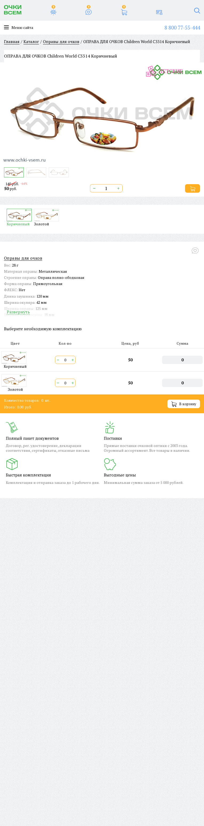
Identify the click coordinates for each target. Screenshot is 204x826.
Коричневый (19, 217)
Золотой (46, 217)
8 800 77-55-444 (182, 27)
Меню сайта (18, 27)
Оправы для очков (23, 258)
